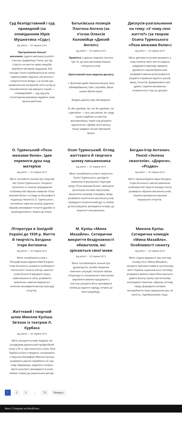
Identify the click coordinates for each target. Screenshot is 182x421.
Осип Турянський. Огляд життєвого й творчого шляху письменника (91, 155)
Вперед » (59, 393)
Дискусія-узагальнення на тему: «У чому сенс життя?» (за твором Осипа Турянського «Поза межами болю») (150, 34)
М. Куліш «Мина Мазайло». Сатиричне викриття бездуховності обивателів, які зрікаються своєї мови (91, 239)
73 (44, 393)
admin (24, 45)
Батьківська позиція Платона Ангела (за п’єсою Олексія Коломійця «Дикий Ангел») (91, 34)
